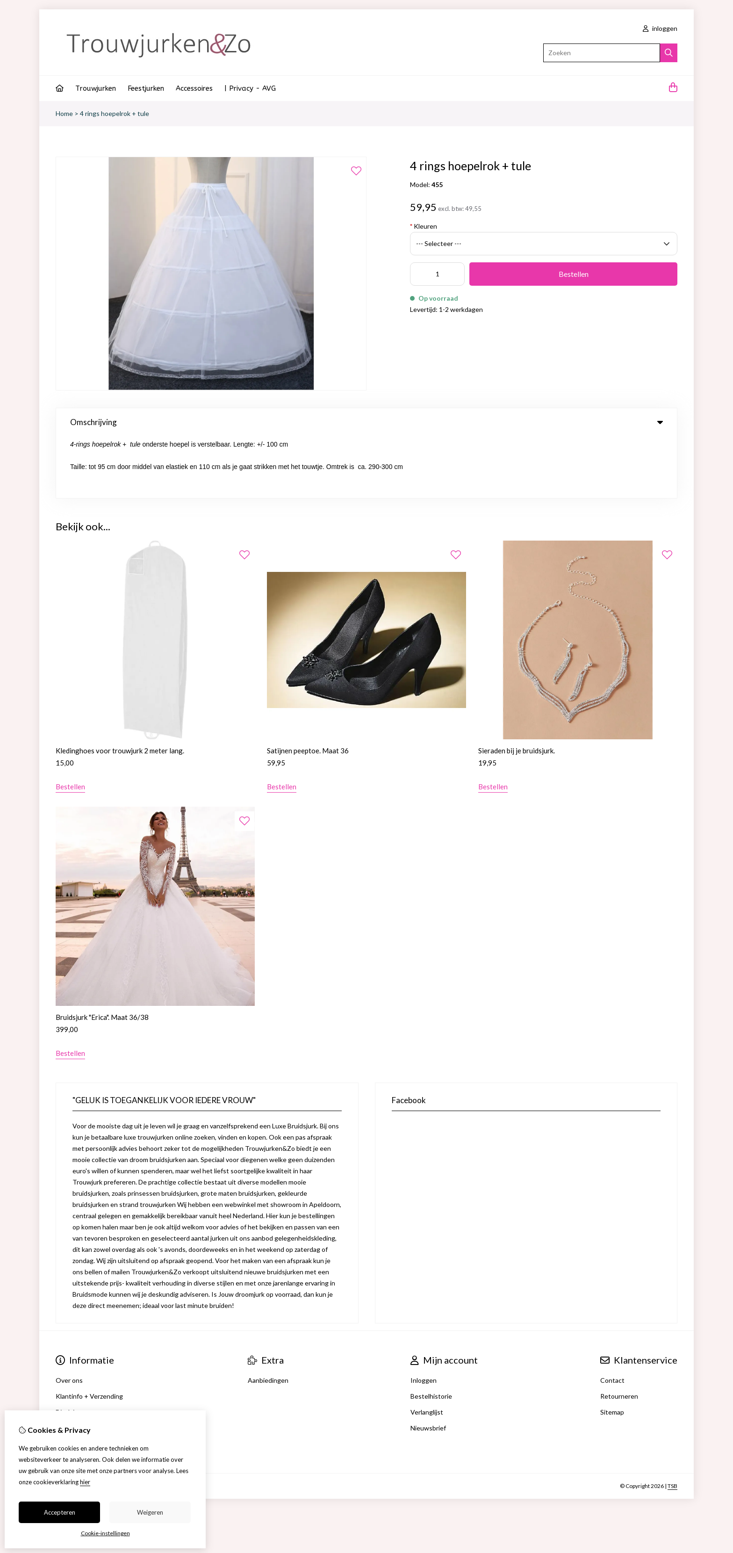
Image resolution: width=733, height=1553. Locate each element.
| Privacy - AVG (250, 88)
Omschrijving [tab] (366, 422)
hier (85, 1482)
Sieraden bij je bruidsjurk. (516, 689)
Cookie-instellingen (105, 1533)
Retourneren (619, 1334)
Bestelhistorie (431, 1334)
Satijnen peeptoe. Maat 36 (308, 689)
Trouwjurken (95, 88)
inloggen (660, 28)
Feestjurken (146, 88)
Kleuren (423, 226)
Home (64, 113)
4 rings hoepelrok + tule (114, 113)
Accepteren (59, 1512)
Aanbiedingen (268, 1318)
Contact (612, 1318)
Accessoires (194, 88)
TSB (672, 1424)
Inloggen (423, 1318)
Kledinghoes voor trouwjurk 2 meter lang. (120, 689)
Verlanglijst (426, 1350)
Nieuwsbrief (428, 1366)
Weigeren (150, 1512)
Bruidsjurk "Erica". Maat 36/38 (102, 955)
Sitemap (612, 1350)
